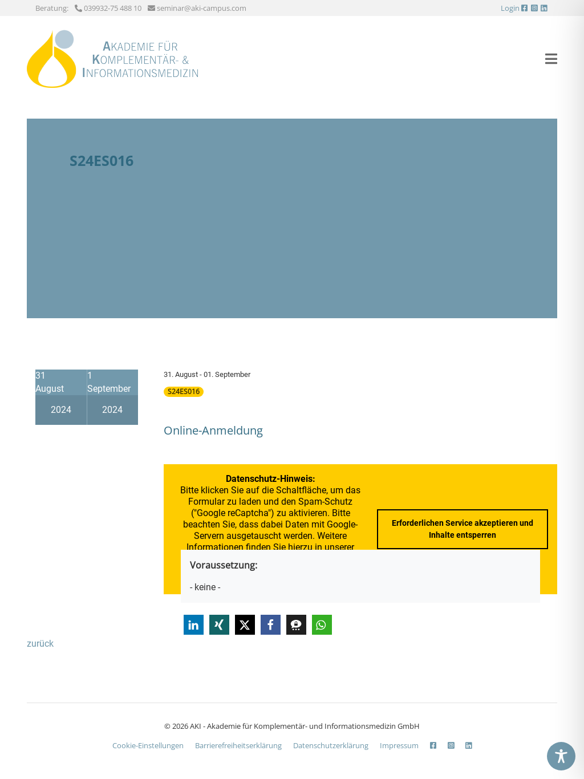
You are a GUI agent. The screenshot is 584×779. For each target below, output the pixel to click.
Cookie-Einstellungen (148, 745)
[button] (194, 625)
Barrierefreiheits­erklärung (238, 745)
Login (510, 8)
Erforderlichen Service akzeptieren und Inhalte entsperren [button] (462, 528)
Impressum (399, 745)
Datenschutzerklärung (330, 745)
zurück (40, 643)
